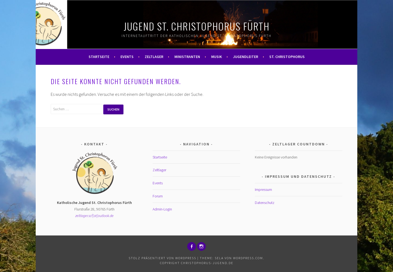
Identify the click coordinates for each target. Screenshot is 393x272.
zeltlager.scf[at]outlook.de (94, 215)
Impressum (263, 189)
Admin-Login (162, 209)
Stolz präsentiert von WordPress (162, 258)
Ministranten (187, 56)
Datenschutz (264, 202)
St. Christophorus (287, 56)
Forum (158, 196)
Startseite (99, 56)
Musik (216, 56)
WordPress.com (248, 258)
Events (127, 56)
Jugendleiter (245, 56)
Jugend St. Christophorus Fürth (197, 26)
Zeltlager (154, 56)
